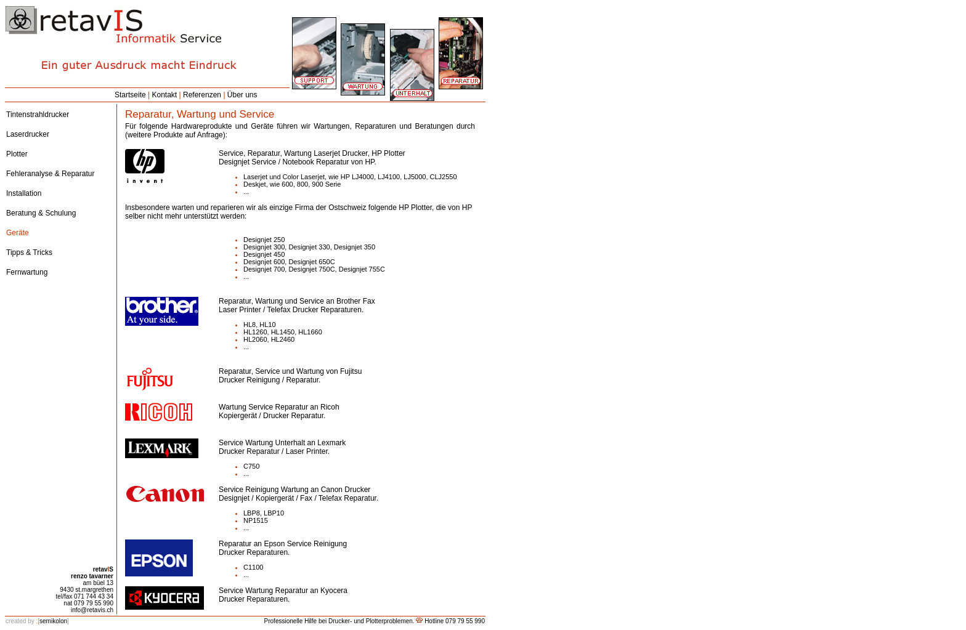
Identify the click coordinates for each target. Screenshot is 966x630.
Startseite (130, 95)
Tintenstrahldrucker (37, 114)
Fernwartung (26, 272)
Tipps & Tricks (29, 252)
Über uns (242, 95)
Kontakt (164, 95)
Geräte (17, 232)
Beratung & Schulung (41, 213)
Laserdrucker (27, 134)
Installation (23, 193)
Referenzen (202, 95)
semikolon (37, 621)
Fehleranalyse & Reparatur (50, 173)
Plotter (17, 154)
